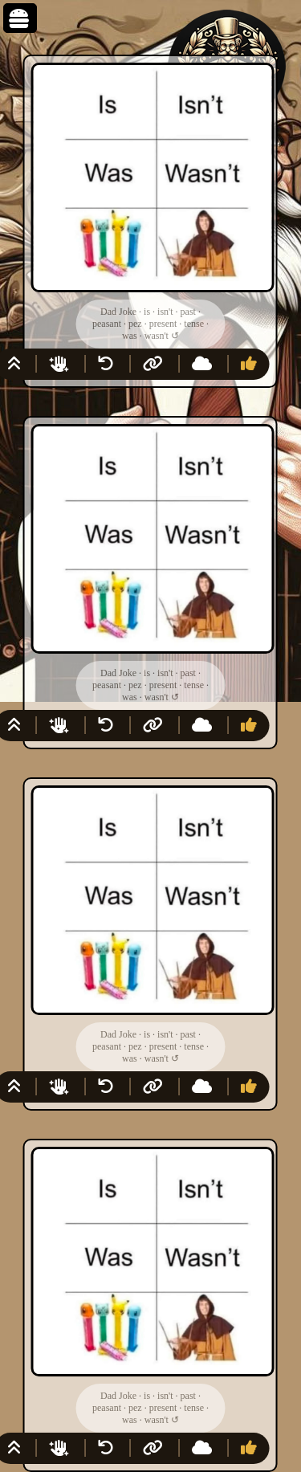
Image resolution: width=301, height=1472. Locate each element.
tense (194, 323)
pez (135, 323)
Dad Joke (118, 311)
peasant (106, 323)
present (163, 323)
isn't (165, 311)
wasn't (156, 335)
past (188, 311)
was (129, 335)
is (147, 311)
